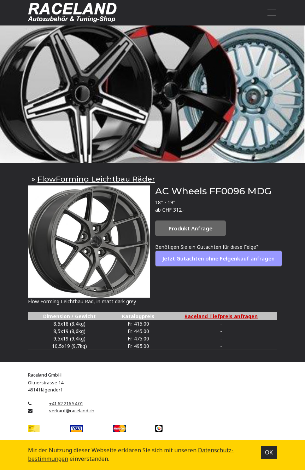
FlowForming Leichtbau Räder (96, 178)
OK (269, 452)
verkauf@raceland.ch (71, 410)
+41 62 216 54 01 (66, 403)
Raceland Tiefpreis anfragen (221, 316)
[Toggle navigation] (270, 12)
